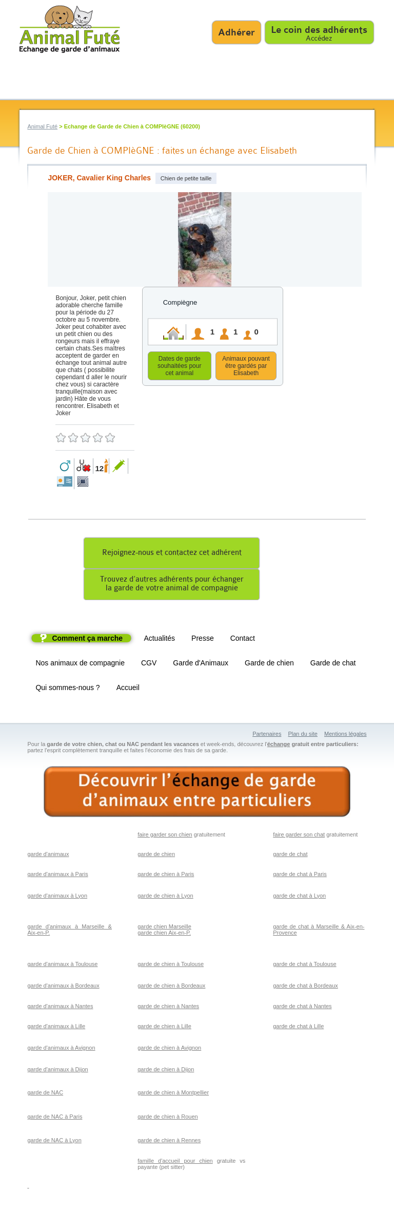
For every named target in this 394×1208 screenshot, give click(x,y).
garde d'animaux (48, 855)
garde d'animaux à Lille (56, 1028)
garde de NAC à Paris (54, 1118)
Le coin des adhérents (319, 29)
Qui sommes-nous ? (67, 689)
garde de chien (156, 855)
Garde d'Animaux (200, 664)
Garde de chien (269, 664)
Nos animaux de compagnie (80, 664)
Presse (202, 640)
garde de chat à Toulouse (304, 965)
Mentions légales (345, 735)
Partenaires (266, 735)
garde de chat (290, 855)
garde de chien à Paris (165, 875)
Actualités (159, 640)
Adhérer (236, 32)
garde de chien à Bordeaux (171, 987)
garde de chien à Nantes (168, 1008)
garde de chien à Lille (164, 1028)
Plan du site (302, 735)
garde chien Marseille (164, 928)
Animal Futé (42, 126)
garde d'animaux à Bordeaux (63, 987)
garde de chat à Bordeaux (305, 987)
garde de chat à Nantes (302, 1008)
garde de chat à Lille (298, 1028)
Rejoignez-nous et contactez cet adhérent (172, 554)
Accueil (128, 689)
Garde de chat (333, 664)
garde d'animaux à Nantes (60, 1008)
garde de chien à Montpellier (173, 1094)
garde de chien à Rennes (169, 1142)
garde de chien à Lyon (165, 897)
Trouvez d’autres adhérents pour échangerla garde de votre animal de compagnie (172, 585)
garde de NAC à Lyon (54, 1142)
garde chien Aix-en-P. (164, 934)
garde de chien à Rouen (167, 1118)
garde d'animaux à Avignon (61, 1049)
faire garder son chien (164, 836)
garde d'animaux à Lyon (57, 897)
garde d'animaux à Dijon (57, 1071)
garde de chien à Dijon (165, 1071)
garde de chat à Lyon (299, 897)
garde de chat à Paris (300, 875)
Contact (242, 640)
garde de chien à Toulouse (170, 965)
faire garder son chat (299, 836)
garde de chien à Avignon (169, 1049)
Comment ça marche (87, 640)
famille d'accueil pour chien (174, 1162)
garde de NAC (45, 1094)
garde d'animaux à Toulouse (62, 965)
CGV (148, 664)
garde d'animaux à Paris (57, 875)
